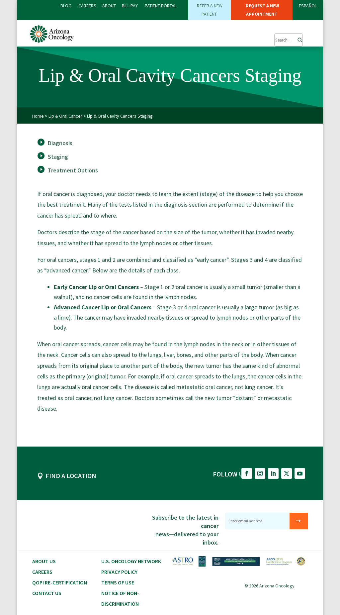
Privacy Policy (119, 571)
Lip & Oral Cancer (65, 116)
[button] (257, 36)
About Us (44, 561)
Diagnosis (60, 143)
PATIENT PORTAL (160, 6)
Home (38, 116)
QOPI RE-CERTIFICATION (59, 582)
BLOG (66, 6)
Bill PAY (130, 6)
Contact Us (46, 592)
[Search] (298, 38)
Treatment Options (73, 170)
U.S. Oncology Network (131, 561)
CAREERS (87, 6)
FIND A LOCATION (70, 475)
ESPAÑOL (308, 6)
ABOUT (109, 6)
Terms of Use (117, 582)
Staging (58, 156)
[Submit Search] (288, 40)
